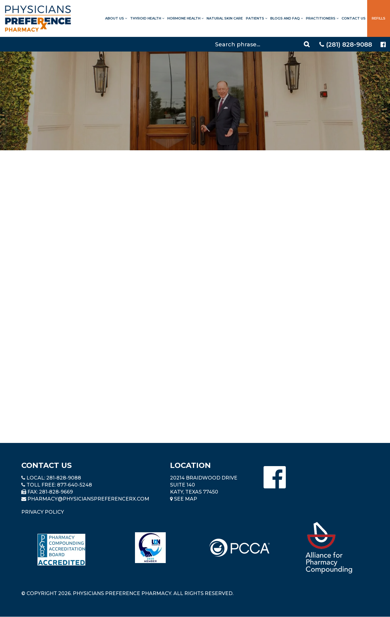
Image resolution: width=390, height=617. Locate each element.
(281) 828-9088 (345, 44)
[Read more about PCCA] (239, 547)
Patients (256, 18)
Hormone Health (185, 18)
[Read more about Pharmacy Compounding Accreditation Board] (61, 549)
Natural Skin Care (225, 18)
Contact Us (354, 18)
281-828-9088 (63, 478)
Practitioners (322, 18)
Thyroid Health (147, 18)
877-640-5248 (74, 485)
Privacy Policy (42, 512)
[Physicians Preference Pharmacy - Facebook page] (383, 44)
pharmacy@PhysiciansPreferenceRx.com (88, 499)
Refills (378, 18)
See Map (183, 499)
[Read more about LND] (150, 547)
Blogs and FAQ (286, 18)
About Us (116, 18)
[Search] (263, 44)
